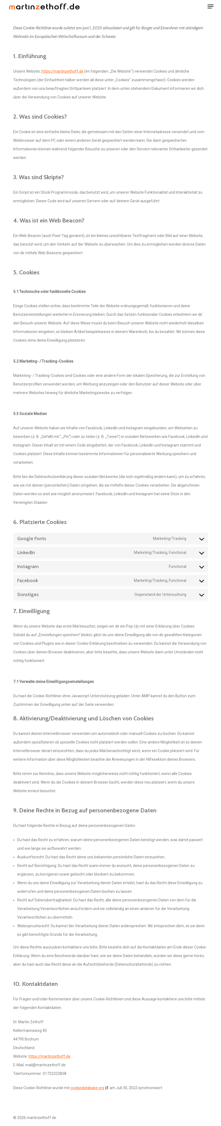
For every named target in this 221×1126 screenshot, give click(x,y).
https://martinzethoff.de (62, 71)
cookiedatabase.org (87, 1088)
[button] (210, 6)
